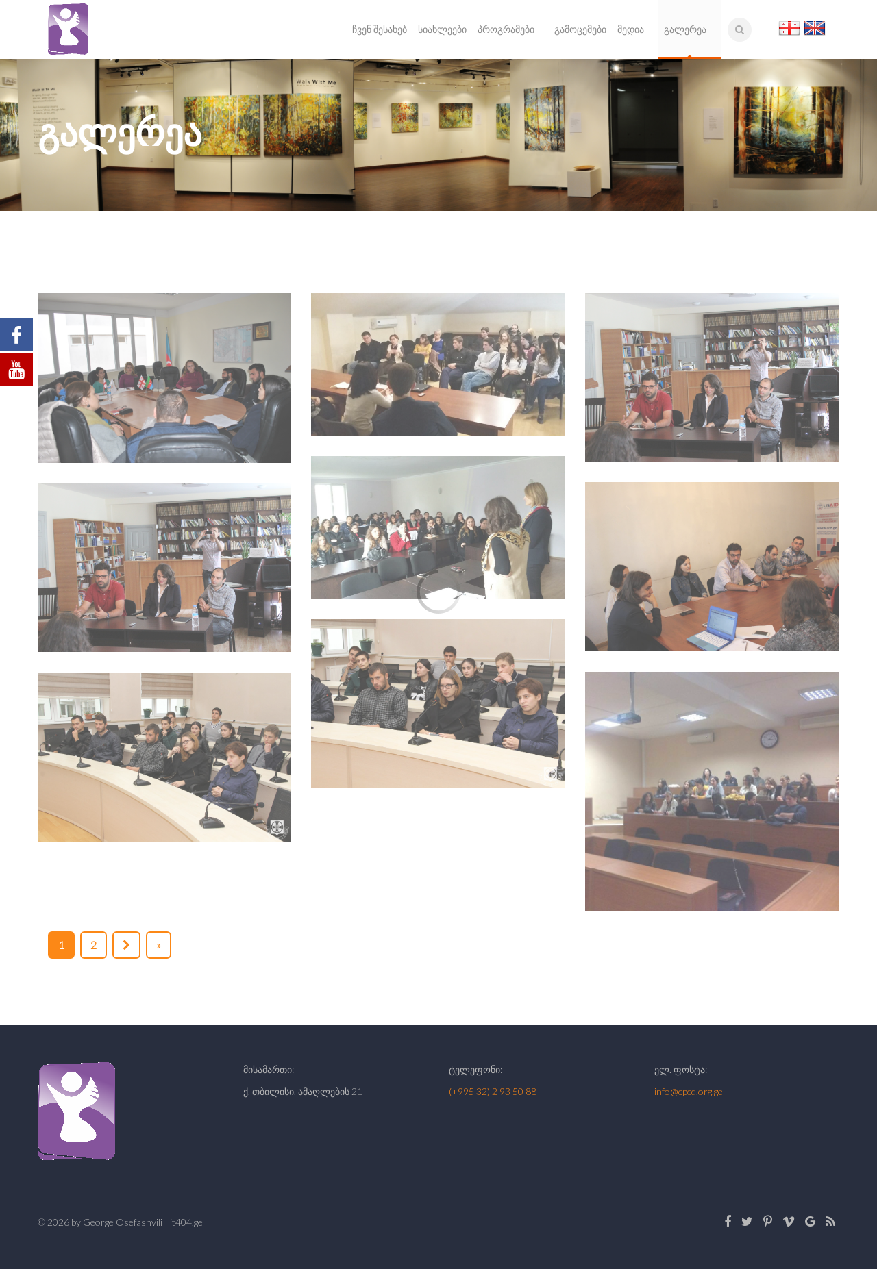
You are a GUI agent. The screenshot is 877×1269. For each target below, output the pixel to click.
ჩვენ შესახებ (379, 29)
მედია (630, 29)
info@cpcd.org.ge (688, 1091)
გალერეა (685, 29)
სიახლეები (442, 29)
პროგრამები (506, 29)
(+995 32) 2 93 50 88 (492, 1091)
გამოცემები (580, 29)
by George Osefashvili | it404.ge (137, 1222)
